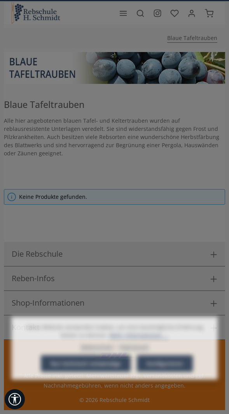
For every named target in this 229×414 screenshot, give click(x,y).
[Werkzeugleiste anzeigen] (15, 399)
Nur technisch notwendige (86, 376)
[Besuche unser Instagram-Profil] (157, 13)
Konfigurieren (165, 376)
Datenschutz (96, 359)
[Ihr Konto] (191, 13)
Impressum (134, 359)
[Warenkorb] (209, 13)
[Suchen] (140, 13)
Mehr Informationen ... (138, 348)
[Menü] (123, 13)
